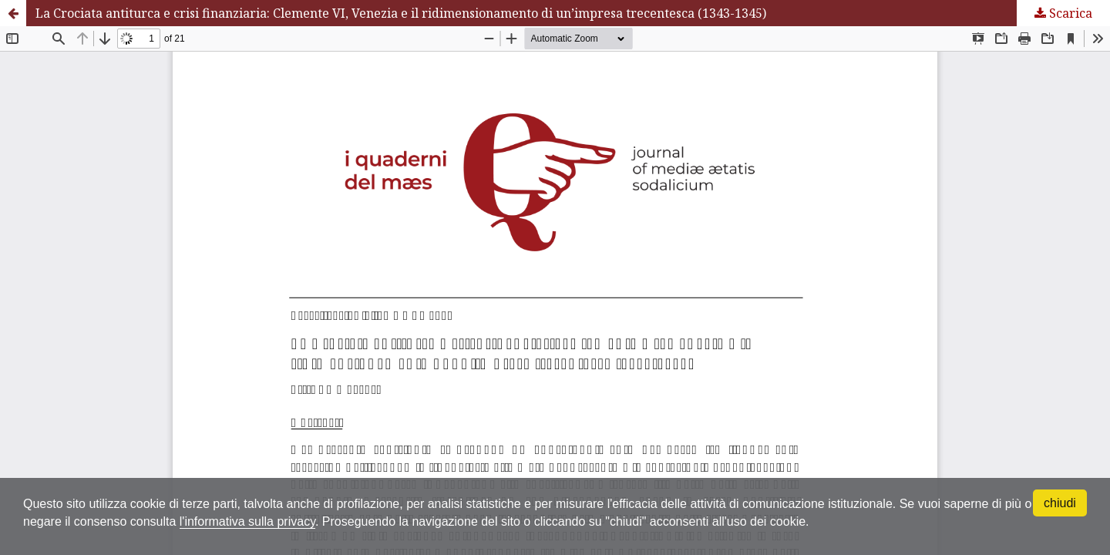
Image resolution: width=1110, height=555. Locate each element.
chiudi (1060, 503)
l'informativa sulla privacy (247, 521)
